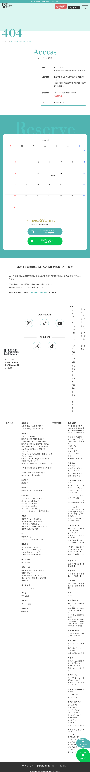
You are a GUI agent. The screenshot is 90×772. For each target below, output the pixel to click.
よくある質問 (73, 370)
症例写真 (83, 347)
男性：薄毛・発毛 (74, 473)
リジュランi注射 (74, 497)
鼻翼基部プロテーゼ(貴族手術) (33, 526)
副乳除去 (43, 577)
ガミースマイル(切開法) (30, 549)
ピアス (70, 594)
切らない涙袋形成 (28, 436)
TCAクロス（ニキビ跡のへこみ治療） (76, 528)
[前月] (6, 140)
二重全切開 (36, 426)
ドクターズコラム (73, 383)
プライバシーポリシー (28, 763)
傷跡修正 (24, 610)
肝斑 (70, 456)
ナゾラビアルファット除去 (31, 498)
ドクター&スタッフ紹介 (39, 292)
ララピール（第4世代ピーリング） (76, 682)
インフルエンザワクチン (76, 643)
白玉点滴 (71, 649)
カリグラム (72, 720)
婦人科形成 (25, 562)
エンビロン (72, 737)
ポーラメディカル (74, 708)
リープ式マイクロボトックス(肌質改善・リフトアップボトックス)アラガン (76, 512)
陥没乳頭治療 (26, 569)
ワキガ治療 (25, 595)
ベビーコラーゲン (75, 495)
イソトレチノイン (74, 664)
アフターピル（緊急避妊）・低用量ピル (76, 660)
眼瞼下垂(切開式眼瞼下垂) (31, 439)
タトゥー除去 (26, 603)
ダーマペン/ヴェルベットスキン (76, 536)
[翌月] (84, 140)
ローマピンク (73, 693)
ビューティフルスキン (76, 723)
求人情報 (72, 406)
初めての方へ (73, 316)
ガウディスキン (73, 744)
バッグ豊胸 (38, 569)
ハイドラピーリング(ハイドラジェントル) (76, 549)
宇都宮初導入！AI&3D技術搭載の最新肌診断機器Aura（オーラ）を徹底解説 (76, 429)
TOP (71, 306)
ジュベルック (73, 492)
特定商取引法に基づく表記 (45, 763)
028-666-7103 (59, 102)
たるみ (71, 448)
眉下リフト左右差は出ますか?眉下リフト (36, 463)
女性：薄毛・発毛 (74, 475)
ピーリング (72, 532)
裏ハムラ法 (36, 475)
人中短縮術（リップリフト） (31, 546)
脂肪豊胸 (24, 579)
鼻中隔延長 (38, 521)
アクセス (73, 360)
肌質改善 (71, 465)
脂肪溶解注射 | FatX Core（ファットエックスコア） (76, 609)
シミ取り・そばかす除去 (76, 459)
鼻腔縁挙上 (35, 523)
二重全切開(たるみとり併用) (32, 429)
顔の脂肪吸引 (26, 490)
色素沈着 (71, 463)
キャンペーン (83, 327)
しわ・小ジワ (73, 451)
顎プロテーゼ (26, 536)
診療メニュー (83, 312)
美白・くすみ (73, 470)
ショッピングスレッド (29, 511)
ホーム (4, 42)
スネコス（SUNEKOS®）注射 (76, 501)
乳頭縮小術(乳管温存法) (31, 574)
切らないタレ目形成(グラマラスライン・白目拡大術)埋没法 (36, 459)
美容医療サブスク (83, 337)
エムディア (72, 732)
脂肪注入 (24, 483)
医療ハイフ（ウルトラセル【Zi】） (76, 564)
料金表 (83, 321)
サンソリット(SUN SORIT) (76, 728)
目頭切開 (42, 449)
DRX (70, 710)
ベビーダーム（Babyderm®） (76, 486)
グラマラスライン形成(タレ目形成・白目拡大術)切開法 (36, 455)
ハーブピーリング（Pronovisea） (76, 677)
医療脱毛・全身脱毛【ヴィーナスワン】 (76, 574)
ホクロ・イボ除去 (27, 587)
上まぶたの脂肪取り (29, 449)
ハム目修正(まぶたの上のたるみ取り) (35, 446)
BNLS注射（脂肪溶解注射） (76, 603)
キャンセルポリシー (62, 763)
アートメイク (72, 695)
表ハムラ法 (25, 475)
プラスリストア (73, 734)
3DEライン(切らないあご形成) (32, 539)
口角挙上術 (26, 554)
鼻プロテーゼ (26, 518)
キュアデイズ (73, 705)
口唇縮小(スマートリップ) (31, 551)
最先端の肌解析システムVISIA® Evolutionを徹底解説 (76, 440)
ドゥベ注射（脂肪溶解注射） (76, 614)
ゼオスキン (72, 750)
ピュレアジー (73, 715)
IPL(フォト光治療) (75, 546)
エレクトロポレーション (76, 554)
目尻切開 (25, 451)
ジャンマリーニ (73, 713)
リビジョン (72, 747)
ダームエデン (73, 703)
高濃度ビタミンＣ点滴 (76, 651)
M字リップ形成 (37, 554)
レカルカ (71, 718)
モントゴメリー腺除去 (29, 577)
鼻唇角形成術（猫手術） (30, 528)
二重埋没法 (26, 426)
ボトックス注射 (74, 506)
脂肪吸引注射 (44, 511)
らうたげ (77, 710)
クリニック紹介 (73, 331)
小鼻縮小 (25, 523)
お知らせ (73, 395)
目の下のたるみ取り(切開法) (32, 472)
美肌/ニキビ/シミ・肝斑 (76, 667)
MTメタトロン (73, 742)
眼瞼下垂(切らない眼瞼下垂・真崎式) (35, 444)
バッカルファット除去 (29, 506)
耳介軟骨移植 (26, 521)
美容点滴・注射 (74, 646)
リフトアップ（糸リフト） (30, 508)
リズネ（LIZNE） (74, 490)
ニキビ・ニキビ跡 (74, 468)
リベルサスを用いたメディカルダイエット (76, 633)
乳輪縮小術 (26, 572)
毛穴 (70, 453)
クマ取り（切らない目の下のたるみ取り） (36, 468)
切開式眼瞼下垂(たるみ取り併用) (34, 441)
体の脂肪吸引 (39, 490)
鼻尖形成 (37, 518)
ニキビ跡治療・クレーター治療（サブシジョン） (76, 541)
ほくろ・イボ (72, 446)
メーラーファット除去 (29, 501)
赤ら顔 (76, 453)
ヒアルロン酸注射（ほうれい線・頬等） (76, 519)
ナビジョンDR (73, 739)
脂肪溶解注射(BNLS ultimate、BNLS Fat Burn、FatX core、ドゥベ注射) (76, 621)
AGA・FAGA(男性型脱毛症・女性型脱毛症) (76, 584)
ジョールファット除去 (29, 503)
